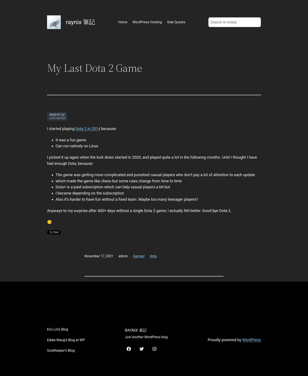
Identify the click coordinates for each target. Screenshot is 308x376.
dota (153, 256)
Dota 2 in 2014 (87, 128)
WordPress (251, 340)
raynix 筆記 (80, 22)
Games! (139, 256)
